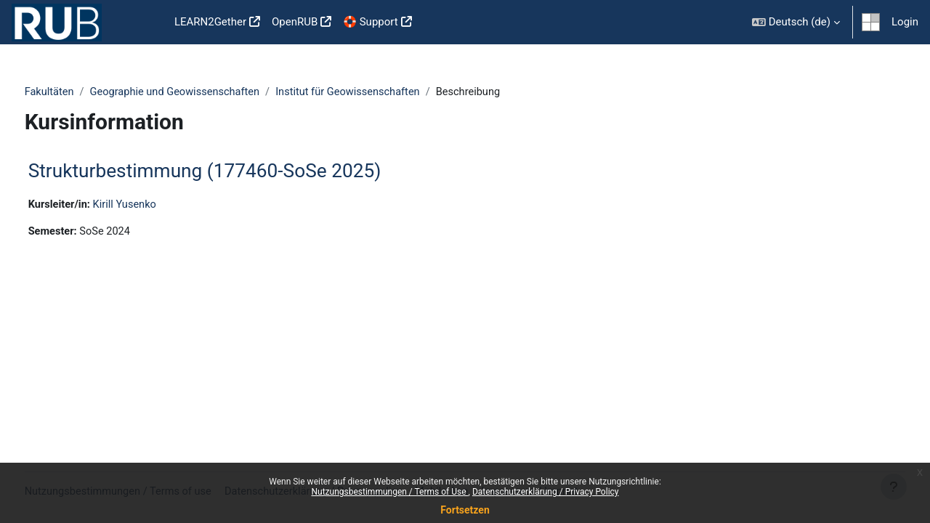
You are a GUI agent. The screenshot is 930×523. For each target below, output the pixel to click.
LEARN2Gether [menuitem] (210, 21)
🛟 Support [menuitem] (370, 21)
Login (904, 21)
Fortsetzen (465, 510)
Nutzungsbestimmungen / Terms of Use (389, 492)
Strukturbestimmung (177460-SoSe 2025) (231, 171)
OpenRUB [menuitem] (295, 21)
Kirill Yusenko (154, 205)
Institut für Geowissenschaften (384, 92)
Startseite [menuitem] (145, 22)
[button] (796, 22)
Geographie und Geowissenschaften (206, 92)
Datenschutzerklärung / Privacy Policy (545, 492)
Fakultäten (77, 92)
